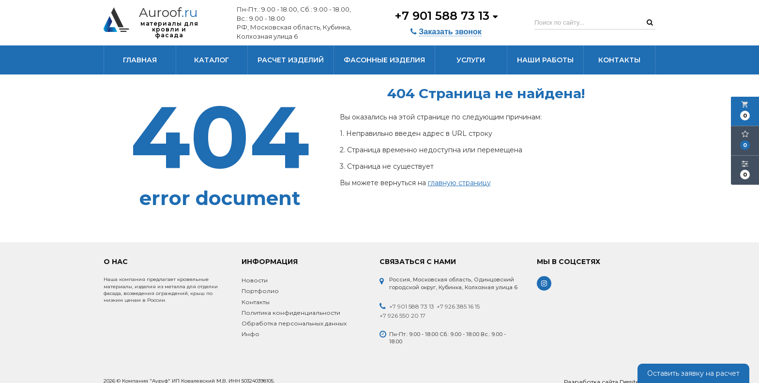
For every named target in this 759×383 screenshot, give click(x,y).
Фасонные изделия (384, 60)
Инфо (250, 334)
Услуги (470, 60)
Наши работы (545, 60)
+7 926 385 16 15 (458, 306)
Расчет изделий (291, 60)
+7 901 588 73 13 (446, 16)
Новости (255, 280)
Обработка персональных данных (294, 323)
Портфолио (260, 291)
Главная (140, 60)
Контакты (619, 60)
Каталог (211, 60)
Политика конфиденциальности (291, 312)
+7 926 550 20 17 (402, 315)
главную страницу (459, 182)
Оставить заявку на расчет (693, 373)
